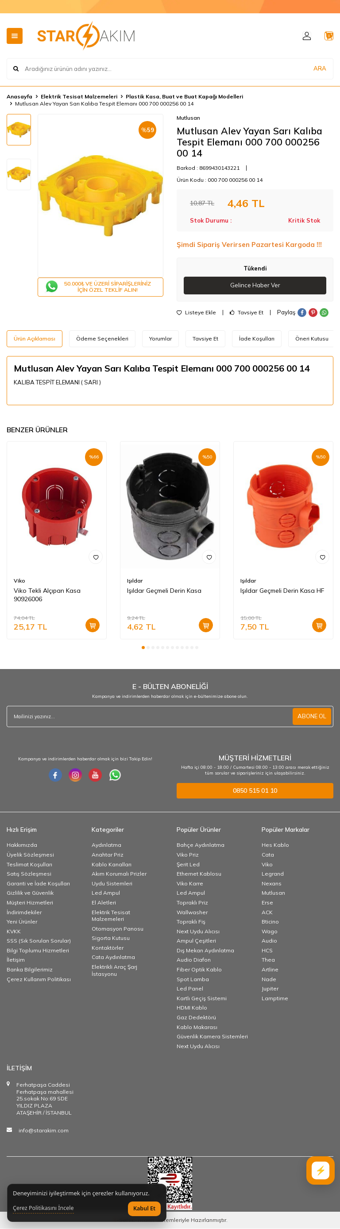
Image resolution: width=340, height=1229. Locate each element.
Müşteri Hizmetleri (30, 903)
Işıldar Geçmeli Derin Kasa (164, 591)
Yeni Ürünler (22, 922)
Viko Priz (188, 855)
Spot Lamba (193, 979)
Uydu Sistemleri (112, 884)
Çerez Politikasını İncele (43, 1208)
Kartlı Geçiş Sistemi (202, 998)
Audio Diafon (194, 960)
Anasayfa (19, 96)
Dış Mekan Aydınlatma (205, 950)
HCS (267, 950)
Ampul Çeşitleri (196, 941)
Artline (270, 970)
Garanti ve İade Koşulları (38, 884)
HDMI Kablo (192, 1008)
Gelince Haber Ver (255, 286)
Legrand (273, 874)
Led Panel (190, 989)
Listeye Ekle (196, 313)
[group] (100, 195)
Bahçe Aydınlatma (200, 845)
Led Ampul (106, 893)
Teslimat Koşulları (29, 864)
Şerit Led (188, 864)
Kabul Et (144, 1208)
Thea (268, 960)
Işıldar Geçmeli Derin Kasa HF (282, 591)
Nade (269, 979)
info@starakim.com (44, 1130)
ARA (319, 69)
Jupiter (270, 989)
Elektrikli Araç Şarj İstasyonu (114, 971)
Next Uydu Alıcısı (198, 931)
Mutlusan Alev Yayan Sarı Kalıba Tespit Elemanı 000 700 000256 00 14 (104, 103)
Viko (19, 581)
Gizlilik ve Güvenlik (30, 893)
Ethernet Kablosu (199, 874)
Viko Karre (190, 884)
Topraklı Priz (192, 903)
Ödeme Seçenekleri (102, 339)
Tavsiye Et (246, 313)
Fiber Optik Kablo (199, 970)
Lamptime (275, 998)
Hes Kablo (275, 845)
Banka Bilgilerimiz (30, 970)
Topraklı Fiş (191, 922)
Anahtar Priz (108, 855)
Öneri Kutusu (311, 339)
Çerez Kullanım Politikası (39, 979)
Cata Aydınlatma (113, 958)
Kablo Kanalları (111, 864)
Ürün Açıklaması (34, 339)
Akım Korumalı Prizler (119, 874)
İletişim (16, 960)
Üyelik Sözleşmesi (30, 855)
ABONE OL (310, 717)
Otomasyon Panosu (117, 929)
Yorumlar (160, 339)
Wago (270, 931)
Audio (269, 941)
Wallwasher (192, 912)
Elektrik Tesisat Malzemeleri (79, 96)
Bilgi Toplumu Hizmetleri (38, 950)
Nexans (272, 884)
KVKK (14, 931)
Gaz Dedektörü (196, 1017)
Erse (267, 903)
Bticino (270, 922)
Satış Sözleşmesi (29, 874)
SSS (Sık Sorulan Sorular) (39, 941)
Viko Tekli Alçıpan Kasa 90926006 (47, 595)
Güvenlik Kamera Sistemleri (212, 1036)
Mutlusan (188, 117)
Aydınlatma (106, 845)
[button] (143, 648)
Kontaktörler (108, 948)
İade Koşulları (256, 339)
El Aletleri (104, 903)
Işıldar (135, 581)
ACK (267, 912)
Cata (268, 855)
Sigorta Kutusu (111, 938)
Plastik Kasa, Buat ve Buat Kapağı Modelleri (184, 96)
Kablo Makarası (197, 1027)
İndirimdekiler (24, 912)
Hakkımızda (22, 845)
